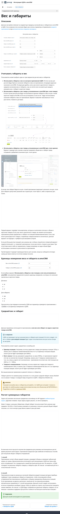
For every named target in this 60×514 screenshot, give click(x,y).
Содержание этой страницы (10, 11)
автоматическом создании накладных (24, 29)
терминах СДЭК (21, 389)
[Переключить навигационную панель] (2, 2)
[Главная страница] (2, 7)
